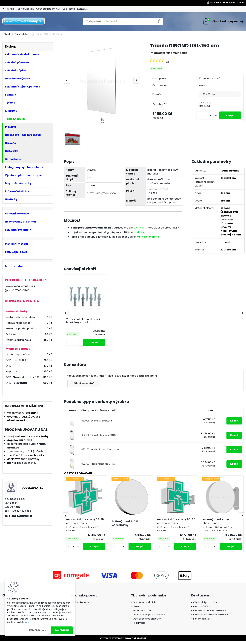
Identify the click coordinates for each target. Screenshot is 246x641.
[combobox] (220, 94)
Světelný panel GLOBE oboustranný (216, 521)
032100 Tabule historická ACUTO (98, 435)
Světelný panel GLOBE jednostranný (125, 523)
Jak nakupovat (25, 8)
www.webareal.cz (135, 638)
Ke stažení (69, 8)
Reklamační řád (142, 610)
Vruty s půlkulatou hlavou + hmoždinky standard (83, 321)
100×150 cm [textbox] (208, 94)
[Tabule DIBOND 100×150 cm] (102, 80)
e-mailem (140, 227)
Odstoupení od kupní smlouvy (210, 614)
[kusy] (205, 115)
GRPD (136, 606)
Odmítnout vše (37, 630)
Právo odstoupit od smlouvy (149, 614)
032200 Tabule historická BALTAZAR (100, 449)
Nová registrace (235, 2)
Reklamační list (201, 618)
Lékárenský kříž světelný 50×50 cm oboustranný (176, 521)
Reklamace (139, 622)
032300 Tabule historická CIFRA (98, 463)
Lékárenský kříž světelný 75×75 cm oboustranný (85, 521)
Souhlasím (61, 630)
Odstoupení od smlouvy (147, 618)
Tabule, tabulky (23, 34)
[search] (159, 22)
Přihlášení (215, 2)
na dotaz (138, 232)
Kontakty (82, 8)
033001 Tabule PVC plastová (96, 420)
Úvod (7, 34)
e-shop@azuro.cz (20, 516)
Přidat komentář (84, 383)
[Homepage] (3, 9)
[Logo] (24, 21)
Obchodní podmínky (48, 8)
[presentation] (67, 80)
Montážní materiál (148, 237)
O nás (10, 8)
